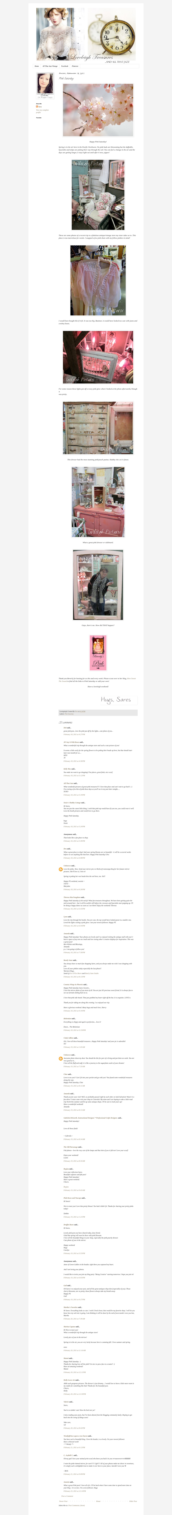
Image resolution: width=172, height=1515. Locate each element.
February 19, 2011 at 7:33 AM (74, 1066)
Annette (66, 1482)
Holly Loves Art (69, 1380)
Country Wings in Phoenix (73, 984)
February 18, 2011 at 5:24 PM (74, 826)
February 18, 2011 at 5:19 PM (74, 795)
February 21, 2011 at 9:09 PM (74, 1474)
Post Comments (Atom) (76, 1505)
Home (37, 66)
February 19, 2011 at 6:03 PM (74, 1278)
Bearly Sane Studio (92, 973)
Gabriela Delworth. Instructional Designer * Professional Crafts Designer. (90, 1118)
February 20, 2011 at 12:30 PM (75, 1394)
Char (65, 1074)
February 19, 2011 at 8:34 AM (74, 1161)
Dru (65, 849)
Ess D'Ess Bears (76, 973)
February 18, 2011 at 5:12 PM (74, 775)
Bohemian (67, 1018)
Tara (40, 107)
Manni (66, 1358)
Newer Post (63, 1501)
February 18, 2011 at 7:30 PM (74, 952)
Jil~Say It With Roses (71, 742)
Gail (65, 1285)
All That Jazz (68, 783)
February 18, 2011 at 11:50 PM (75, 1030)
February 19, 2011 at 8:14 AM (74, 1139)
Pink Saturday (69, 714)
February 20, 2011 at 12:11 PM (75, 1372)
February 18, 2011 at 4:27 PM (74, 734)
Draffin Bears (69, 1225)
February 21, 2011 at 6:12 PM (74, 1447)
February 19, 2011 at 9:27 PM (74, 1299)
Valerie (66, 1402)
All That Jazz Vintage (50, 66)
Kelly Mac (67, 769)
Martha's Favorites (71, 1307)
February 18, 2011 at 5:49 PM (74, 841)
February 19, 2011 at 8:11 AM (74, 1086)
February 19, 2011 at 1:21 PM (74, 1217)
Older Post (133, 1501)
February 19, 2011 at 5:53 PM (74, 1253)
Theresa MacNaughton (72, 897)
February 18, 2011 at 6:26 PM (74, 889)
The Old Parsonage (71, 1147)
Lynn (65, 917)
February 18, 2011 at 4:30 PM (74, 761)
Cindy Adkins (68, 1038)
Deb (65, 728)
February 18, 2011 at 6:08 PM (74, 858)
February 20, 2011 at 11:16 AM (75, 1350)
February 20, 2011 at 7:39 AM (74, 1319)
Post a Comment (67, 1496)
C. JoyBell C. (68, 1455)
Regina (66, 1169)
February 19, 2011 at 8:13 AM (74, 1110)
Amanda (67, 933)
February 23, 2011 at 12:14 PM (75, 1491)
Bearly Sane (68, 960)
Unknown (67, 866)
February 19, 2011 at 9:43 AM (74, 1190)
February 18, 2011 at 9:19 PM (74, 1011)
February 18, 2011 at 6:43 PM (74, 909)
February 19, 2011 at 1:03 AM (74, 1047)
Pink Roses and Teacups (72, 1198)
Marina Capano (69, 1327)
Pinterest (75, 66)
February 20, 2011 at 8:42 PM (74, 1428)
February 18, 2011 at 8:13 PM (74, 977)
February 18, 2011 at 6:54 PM (74, 926)
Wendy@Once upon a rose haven (75, 1436)
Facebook (64, 66)
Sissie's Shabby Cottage (72, 803)
